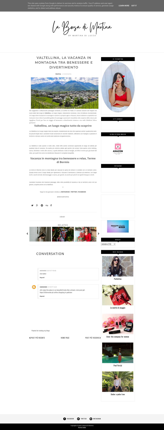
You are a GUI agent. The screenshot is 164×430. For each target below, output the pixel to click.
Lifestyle (62, 217)
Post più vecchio (93, 338)
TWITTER (74, 192)
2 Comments (66, 74)
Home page (65, 338)
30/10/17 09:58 (51, 271)
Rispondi (42, 278)
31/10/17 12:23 (52, 287)
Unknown (43, 287)
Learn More (124, 6)
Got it (134, 6)
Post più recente (38, 338)
